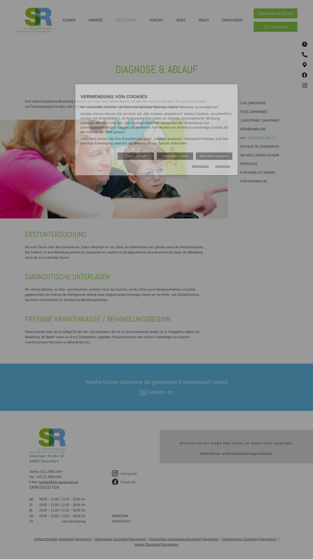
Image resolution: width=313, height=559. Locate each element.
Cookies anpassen (136, 156)
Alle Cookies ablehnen (175, 156)
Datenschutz (200, 166)
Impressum (222, 166)
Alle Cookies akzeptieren (214, 156)
